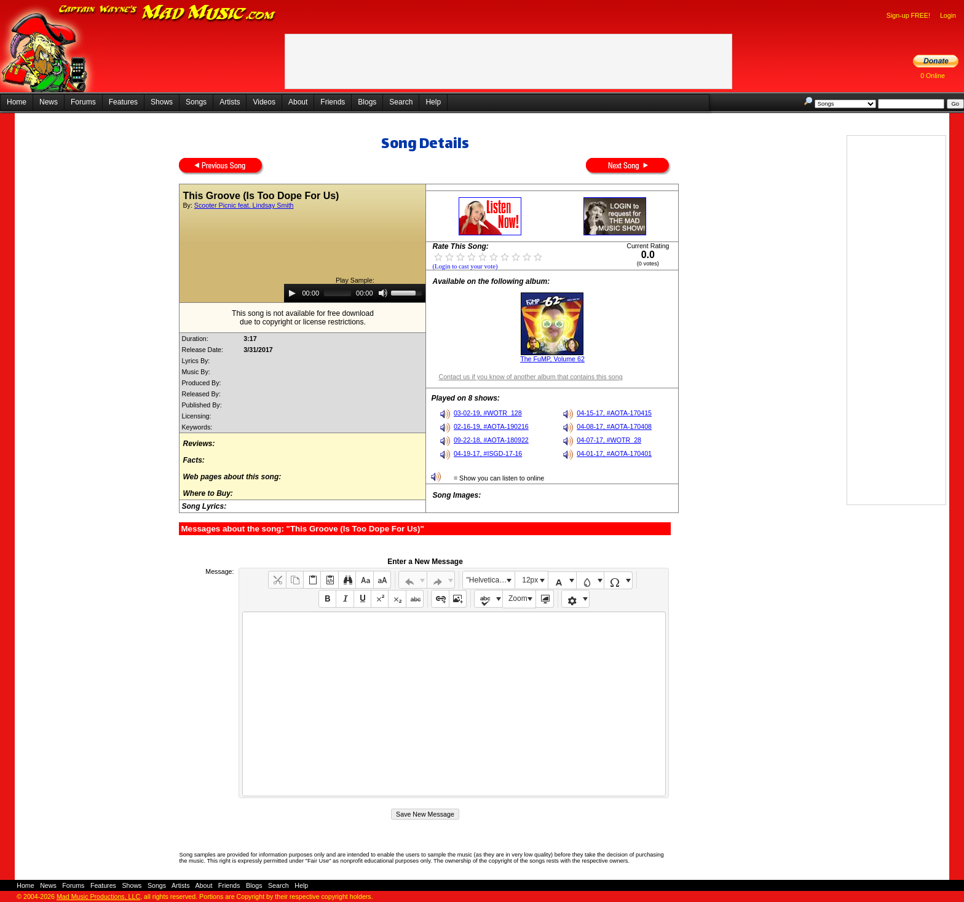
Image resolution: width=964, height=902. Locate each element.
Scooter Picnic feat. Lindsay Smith (244, 205)
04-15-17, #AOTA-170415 (614, 413)
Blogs (367, 102)
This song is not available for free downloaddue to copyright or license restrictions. (303, 317)
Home (16, 102)
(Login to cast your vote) (464, 266)
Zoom (517, 598)
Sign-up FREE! (908, 15)
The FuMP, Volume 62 (552, 359)
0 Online (932, 75)
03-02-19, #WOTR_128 (488, 413)
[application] (354, 293)
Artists (229, 102)
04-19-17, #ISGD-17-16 (488, 453)
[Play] (292, 293)
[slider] (337, 293)
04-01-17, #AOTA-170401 (614, 453)
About (297, 102)
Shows (162, 102)
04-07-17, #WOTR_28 (609, 440)
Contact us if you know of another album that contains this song (530, 376)
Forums (83, 102)
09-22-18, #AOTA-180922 (491, 440)
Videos (264, 102)
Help (433, 102)
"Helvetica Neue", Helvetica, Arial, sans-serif (491, 580)
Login (948, 15)
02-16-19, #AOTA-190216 (491, 426)
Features (123, 102)
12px (530, 580)
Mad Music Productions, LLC (98, 896)
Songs (196, 102)
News (48, 102)
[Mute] (383, 293)
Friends (332, 102)
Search (401, 102)
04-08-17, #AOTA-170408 (614, 426)
